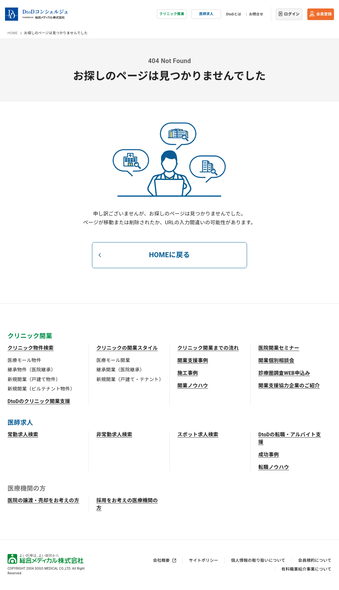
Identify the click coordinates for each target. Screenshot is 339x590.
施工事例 (187, 373)
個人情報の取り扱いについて (258, 560)
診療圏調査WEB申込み (284, 373)
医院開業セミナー (278, 348)
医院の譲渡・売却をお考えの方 (43, 500)
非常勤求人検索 (114, 435)
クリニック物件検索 (31, 348)
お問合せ (256, 14)
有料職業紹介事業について (306, 569)
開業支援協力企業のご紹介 (289, 386)
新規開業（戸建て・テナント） (130, 379)
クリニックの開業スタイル (127, 348)
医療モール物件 (24, 360)
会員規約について (314, 560)
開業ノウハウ (192, 386)
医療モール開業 (113, 360)
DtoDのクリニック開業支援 (39, 401)
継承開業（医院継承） (120, 370)
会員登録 (324, 14)
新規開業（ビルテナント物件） (41, 389)
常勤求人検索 (23, 435)
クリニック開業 (171, 14)
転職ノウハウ (273, 467)
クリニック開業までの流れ (208, 348)
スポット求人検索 (197, 435)
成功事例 (268, 455)
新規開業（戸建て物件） (34, 379)
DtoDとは (233, 14)
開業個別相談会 (276, 361)
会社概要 (161, 560)
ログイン (291, 14)
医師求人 (206, 14)
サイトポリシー (203, 560)
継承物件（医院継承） (32, 370)
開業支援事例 (192, 361)
